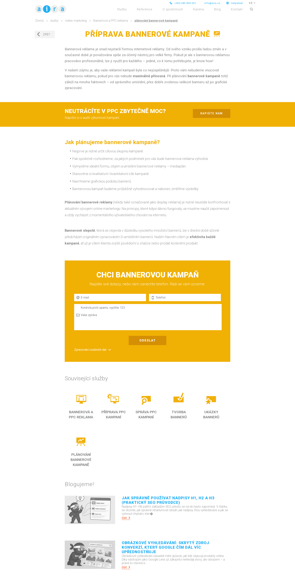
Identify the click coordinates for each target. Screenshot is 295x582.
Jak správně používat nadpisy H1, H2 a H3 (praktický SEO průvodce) (168, 500)
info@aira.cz (212, 3)
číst (126, 518)
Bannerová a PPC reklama (110, 20)
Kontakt (237, 9)
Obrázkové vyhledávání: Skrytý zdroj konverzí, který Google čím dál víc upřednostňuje (165, 547)
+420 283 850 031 (183, 3)
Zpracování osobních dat (90, 349)
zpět (43, 34)
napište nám (211, 113)
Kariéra (198, 9)
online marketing (76, 20)
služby (54, 20)
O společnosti (173, 9)
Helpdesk (234, 3)
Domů (40, 20)
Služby (122, 9)
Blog (217, 9)
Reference (144, 9)
